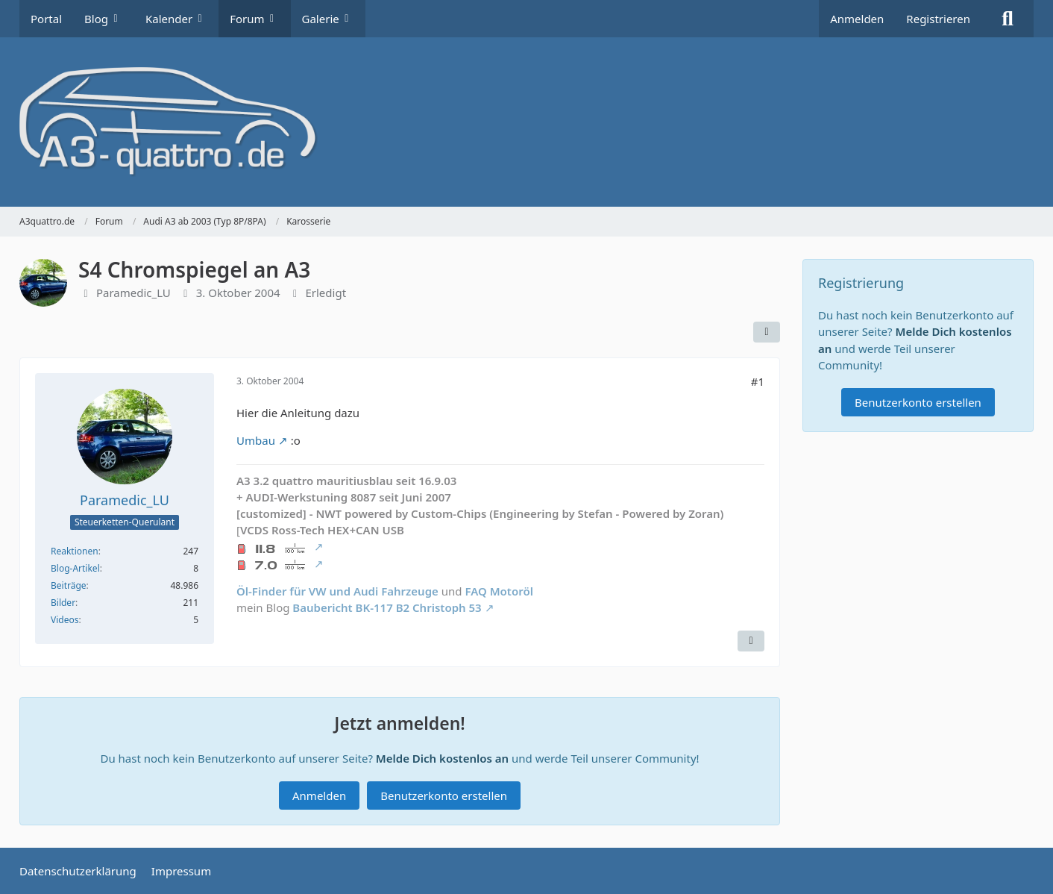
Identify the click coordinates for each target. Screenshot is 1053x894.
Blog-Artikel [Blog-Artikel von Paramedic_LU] (75, 568)
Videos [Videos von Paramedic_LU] (64, 619)
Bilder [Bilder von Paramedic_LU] (63, 602)
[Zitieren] (751, 641)
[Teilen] (766, 332)
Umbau (255, 441)
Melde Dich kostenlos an (442, 758)
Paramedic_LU (133, 293)
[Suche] (1007, 18)
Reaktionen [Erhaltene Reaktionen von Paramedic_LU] (74, 551)
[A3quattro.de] (526, 122)
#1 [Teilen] (757, 381)
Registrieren (938, 18)
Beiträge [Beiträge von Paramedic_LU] (69, 585)
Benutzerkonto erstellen (443, 795)
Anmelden (857, 18)
